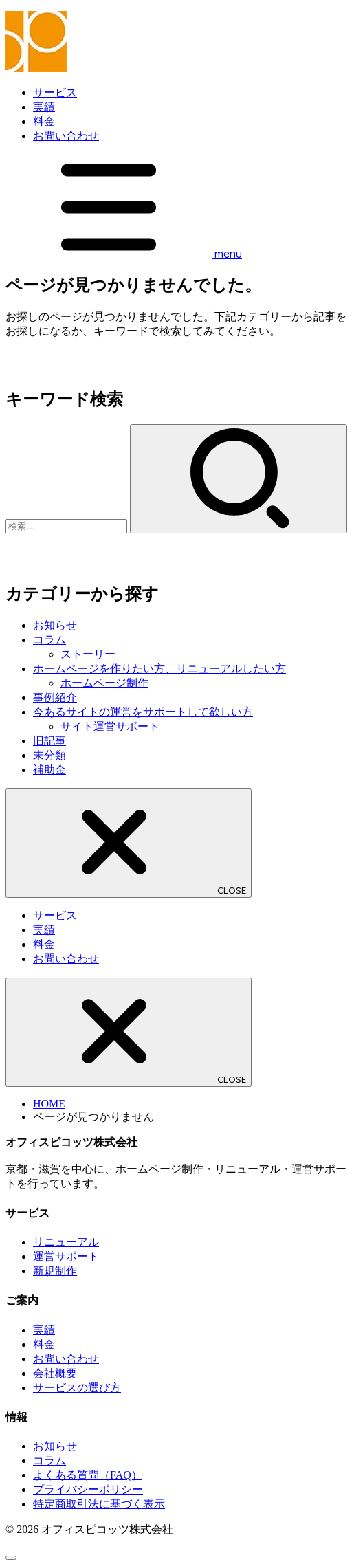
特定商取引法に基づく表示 (99, 1504)
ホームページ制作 (104, 683)
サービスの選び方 (77, 1387)
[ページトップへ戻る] (10, 1558)
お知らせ (55, 625)
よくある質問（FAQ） (87, 1475)
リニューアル (66, 1242)
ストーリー (87, 654)
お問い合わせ (66, 136)
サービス (55, 92)
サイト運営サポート (109, 726)
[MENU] (123, 254)
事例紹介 (55, 697)
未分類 (49, 755)
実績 (44, 107)
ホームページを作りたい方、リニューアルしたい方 (159, 668)
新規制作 (55, 1271)
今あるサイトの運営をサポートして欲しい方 (143, 712)
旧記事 (49, 741)
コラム (49, 640)
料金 (44, 121)
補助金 (49, 769)
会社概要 (55, 1373)
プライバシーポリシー (88, 1489)
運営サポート (66, 1256)
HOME (49, 1104)
